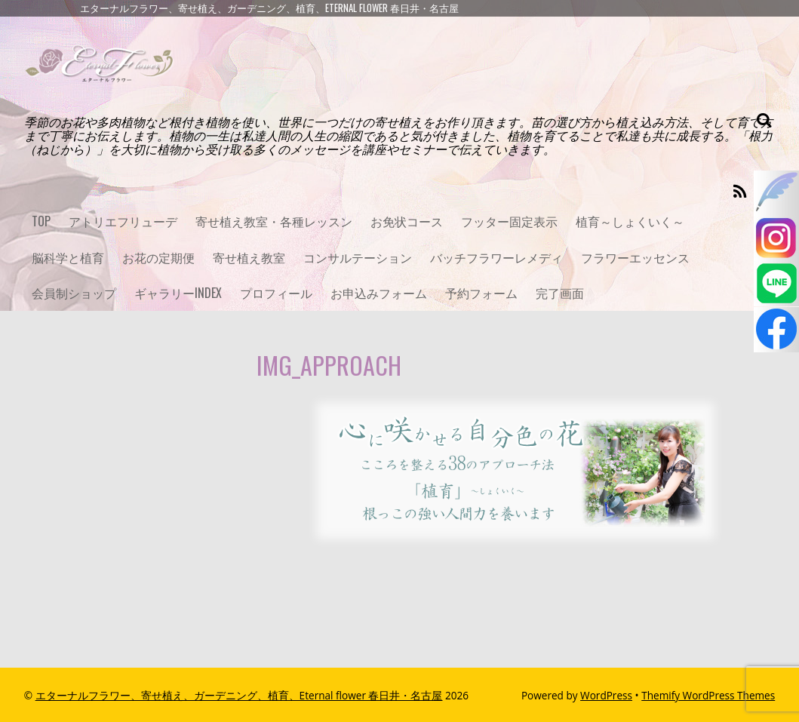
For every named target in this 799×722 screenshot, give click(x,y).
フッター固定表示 (509, 221)
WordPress (606, 695)
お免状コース (406, 221)
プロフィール (276, 293)
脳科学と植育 (68, 257)
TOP (41, 221)
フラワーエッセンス (635, 257)
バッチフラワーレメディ (496, 257)
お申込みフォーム (378, 293)
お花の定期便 (158, 257)
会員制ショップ (74, 293)
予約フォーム (481, 293)
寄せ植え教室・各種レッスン (273, 221)
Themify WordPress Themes (708, 695)
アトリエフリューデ (123, 221)
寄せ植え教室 (249, 257)
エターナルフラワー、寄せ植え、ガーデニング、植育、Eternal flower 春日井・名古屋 (239, 695)
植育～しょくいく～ (630, 221)
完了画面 (560, 293)
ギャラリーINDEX (178, 293)
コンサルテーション (357, 257)
